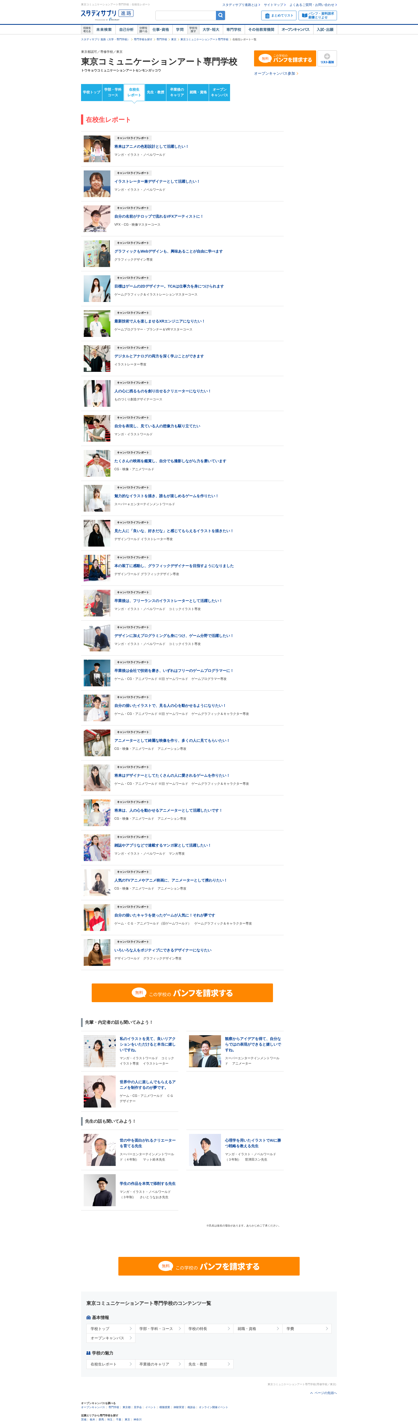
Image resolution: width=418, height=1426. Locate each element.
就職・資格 (198, 92)
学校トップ (91, 92)
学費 (290, 1329)
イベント (150, 1407)
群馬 (101, 1419)
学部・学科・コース (156, 1329)
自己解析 (126, 29)
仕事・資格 (160, 29)
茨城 (83, 1419)
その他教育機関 (261, 29)
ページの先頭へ (326, 1393)
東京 (173, 39)
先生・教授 (155, 92)
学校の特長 (197, 1329)
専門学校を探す (143, 39)
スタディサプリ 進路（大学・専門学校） (105, 39)
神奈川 (138, 1419)
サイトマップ (273, 5)
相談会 (191, 1407)
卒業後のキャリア (177, 92)
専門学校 (234, 29)
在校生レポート (134, 92)
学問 (179, 29)
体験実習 (179, 1407)
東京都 (127, 1407)
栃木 (92, 1419)
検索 (220, 15)
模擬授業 (164, 1407)
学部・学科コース (113, 92)
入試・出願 (325, 29)
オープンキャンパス (295, 29)
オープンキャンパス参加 (274, 73)
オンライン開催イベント (213, 1407)
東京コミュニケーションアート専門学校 (204, 39)
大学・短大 (211, 29)
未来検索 (104, 29)
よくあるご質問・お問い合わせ (312, 5)
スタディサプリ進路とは (240, 5)
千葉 (118, 1419)
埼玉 (109, 1419)
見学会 (138, 1407)
